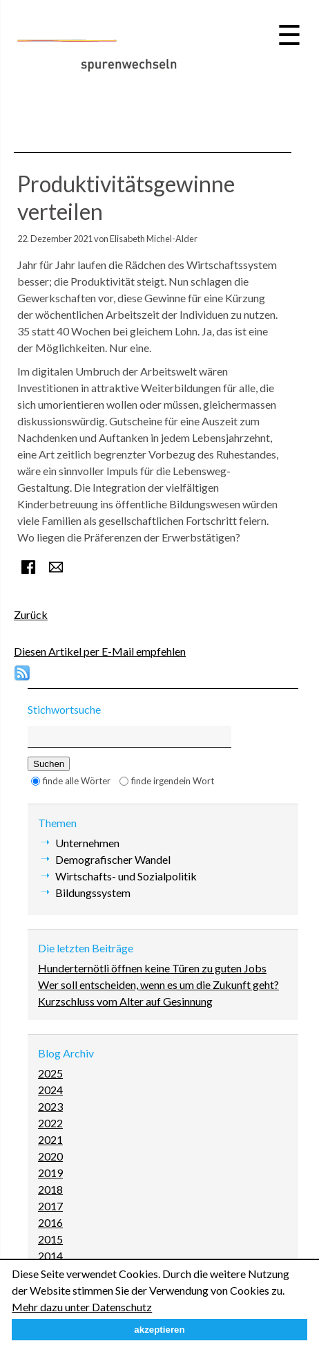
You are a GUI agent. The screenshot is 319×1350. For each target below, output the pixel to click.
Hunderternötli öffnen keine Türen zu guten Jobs (152, 967)
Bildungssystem (92, 892)
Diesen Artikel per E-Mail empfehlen (100, 651)
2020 (50, 1156)
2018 (50, 1189)
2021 (50, 1139)
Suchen (48, 764)
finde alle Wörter (76, 780)
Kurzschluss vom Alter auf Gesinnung (125, 1001)
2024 (50, 1089)
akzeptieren (159, 1329)
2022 (50, 1122)
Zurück (31, 614)
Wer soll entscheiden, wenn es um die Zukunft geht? (158, 984)
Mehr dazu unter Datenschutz (82, 1306)
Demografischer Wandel (113, 859)
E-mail (56, 567)
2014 (50, 1255)
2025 (50, 1073)
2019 (50, 1172)
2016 (50, 1222)
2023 (50, 1106)
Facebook (28, 567)
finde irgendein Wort (172, 780)
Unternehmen (87, 842)
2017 (50, 1205)
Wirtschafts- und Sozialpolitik (126, 875)
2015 (50, 1239)
